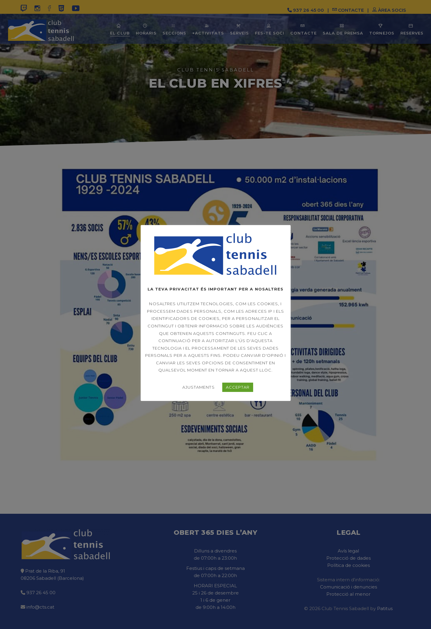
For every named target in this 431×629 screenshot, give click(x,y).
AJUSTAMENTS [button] (198, 387)
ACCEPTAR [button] (238, 387)
